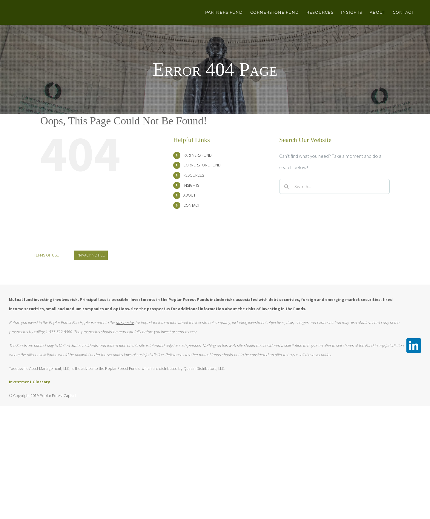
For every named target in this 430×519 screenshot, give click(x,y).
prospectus (125, 322)
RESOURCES (193, 175)
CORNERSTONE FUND (202, 165)
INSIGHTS (191, 185)
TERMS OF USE (46, 255)
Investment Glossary (29, 381)
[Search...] (334, 186)
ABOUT (189, 195)
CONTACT (191, 205)
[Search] (286, 186)
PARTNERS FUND (197, 155)
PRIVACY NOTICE (91, 255)
